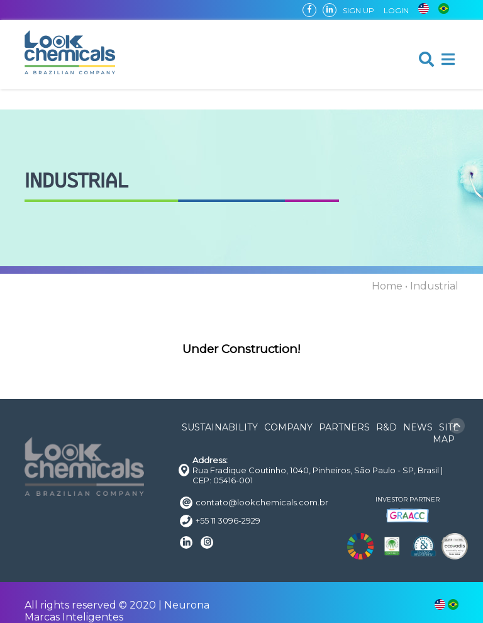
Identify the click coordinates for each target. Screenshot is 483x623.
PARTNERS (344, 427)
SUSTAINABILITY (220, 427)
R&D (386, 427)
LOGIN (396, 10)
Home (387, 286)
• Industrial (431, 286)
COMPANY (288, 427)
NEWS (418, 427)
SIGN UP (358, 10)
